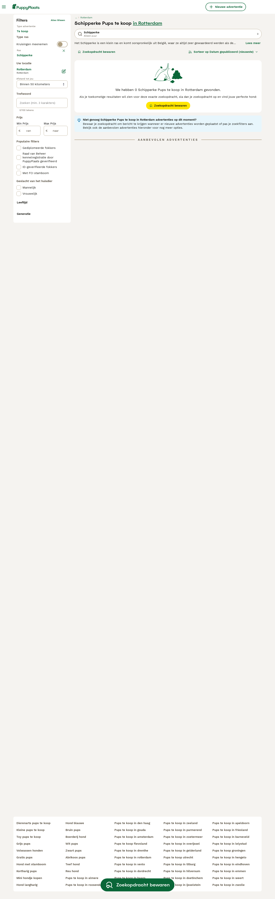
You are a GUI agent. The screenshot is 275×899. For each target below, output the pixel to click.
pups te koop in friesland (230, 830)
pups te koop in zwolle (228, 885)
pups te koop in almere (82, 878)
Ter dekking (28, 109)
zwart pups (74, 850)
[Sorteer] (223, 116)
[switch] (42, 123)
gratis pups (24, 857)
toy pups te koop (28, 837)
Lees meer (253, 108)
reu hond (72, 871)
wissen (61, 131)
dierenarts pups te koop (33, 823)
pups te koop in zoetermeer (183, 837)
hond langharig (26, 885)
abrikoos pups (75, 857)
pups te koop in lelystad (229, 843)
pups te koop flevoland (130, 843)
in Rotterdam (147, 88)
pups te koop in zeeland (180, 823)
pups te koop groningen (228, 850)
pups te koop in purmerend (182, 830)
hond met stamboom (31, 864)
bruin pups (73, 830)
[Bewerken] (64, 230)
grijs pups (23, 843)
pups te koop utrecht (178, 857)
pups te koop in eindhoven (231, 864)
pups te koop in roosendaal (85, 885)
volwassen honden (29, 850)
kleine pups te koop (30, 830)
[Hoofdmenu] (4, 7)
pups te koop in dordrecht (132, 871)
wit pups (72, 843)
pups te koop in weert (227, 878)
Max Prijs (50, 282)
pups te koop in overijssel (181, 843)
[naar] (56, 289)
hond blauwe (75, 823)
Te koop (25, 100)
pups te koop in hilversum (181, 871)
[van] (28, 289)
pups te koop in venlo (129, 864)
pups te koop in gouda (130, 830)
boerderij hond (76, 837)
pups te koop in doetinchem (183, 878)
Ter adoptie (48, 100)
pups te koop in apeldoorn (230, 823)
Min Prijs (22, 282)
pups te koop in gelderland (182, 850)
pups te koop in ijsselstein (182, 885)
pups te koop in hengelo (229, 857)
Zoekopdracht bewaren (96, 116)
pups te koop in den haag (132, 823)
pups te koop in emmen (229, 871)
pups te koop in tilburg (179, 864)
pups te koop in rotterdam (132, 857)
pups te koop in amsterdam (133, 837)
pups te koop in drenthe (131, 850)
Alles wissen (58, 85)
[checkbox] (18, 150)
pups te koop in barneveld (230, 837)
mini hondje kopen (29, 878)
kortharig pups (26, 871)
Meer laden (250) (32, 213)
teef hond (73, 864)
